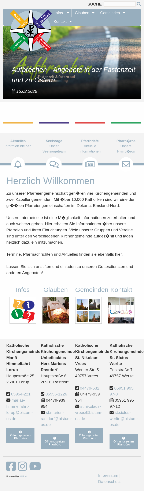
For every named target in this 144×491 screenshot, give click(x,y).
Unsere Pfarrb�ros (126, 151)
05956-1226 (56, 394)
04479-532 (89, 388)
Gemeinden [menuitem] (110, 13)
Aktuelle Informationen (90, 151)
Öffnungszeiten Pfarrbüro (20, 435)
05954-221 (20, 394)
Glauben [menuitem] (82, 13)
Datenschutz (109, 481)
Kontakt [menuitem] (60, 21)
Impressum (108, 475)
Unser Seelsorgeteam (54, 151)
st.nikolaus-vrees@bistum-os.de (89, 412)
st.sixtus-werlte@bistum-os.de (124, 418)
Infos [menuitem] (59, 13)
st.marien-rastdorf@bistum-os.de (56, 418)
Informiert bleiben (18, 148)
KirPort (23, 476)
